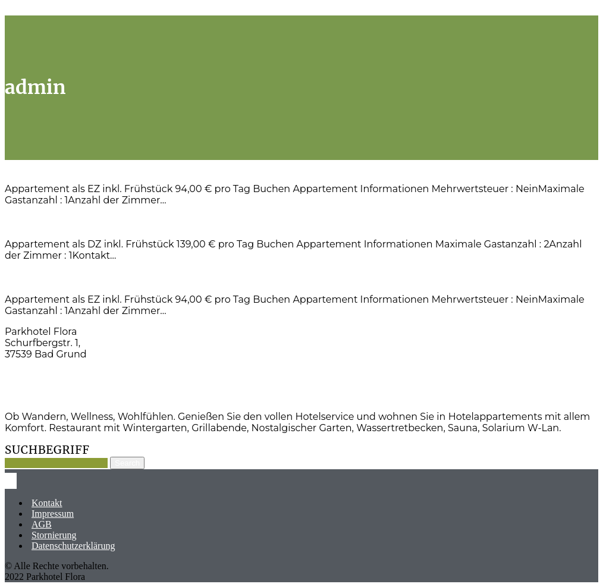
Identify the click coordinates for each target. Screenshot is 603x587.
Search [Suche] (127, 463)
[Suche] (56, 463)
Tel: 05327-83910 (43, 375)
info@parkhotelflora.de (59, 395)
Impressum (53, 513)
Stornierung (54, 535)
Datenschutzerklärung (73, 546)
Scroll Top (106, 10)
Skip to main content (44, 10)
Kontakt (47, 503)
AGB (42, 524)
